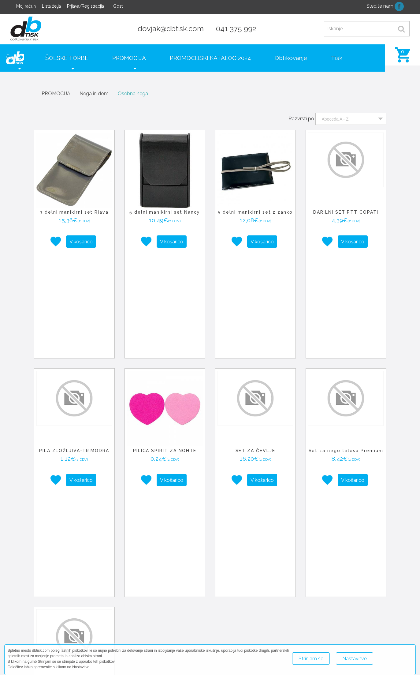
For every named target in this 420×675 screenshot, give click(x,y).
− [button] (155, 611)
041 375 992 (236, 28)
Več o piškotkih (395, 656)
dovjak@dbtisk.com (171, 28)
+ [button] (155, 602)
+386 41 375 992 (341, 635)
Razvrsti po (301, 112)
